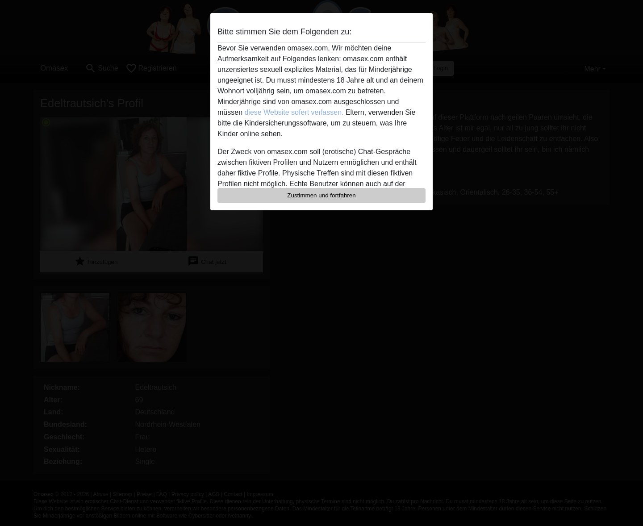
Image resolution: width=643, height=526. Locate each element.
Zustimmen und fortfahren (321, 195)
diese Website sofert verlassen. (293, 112)
